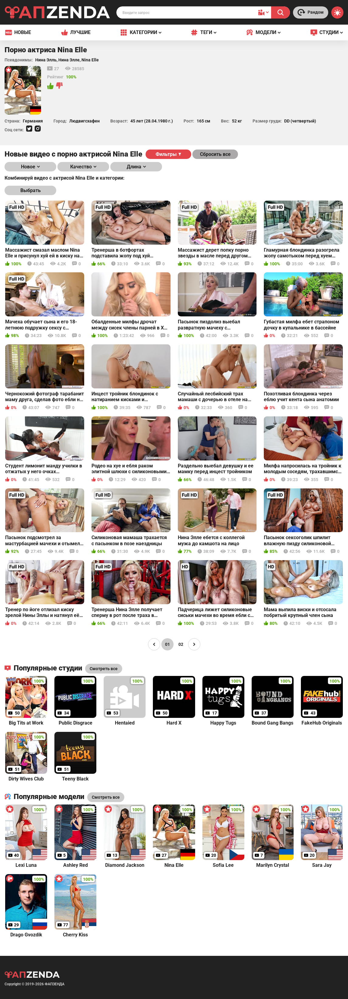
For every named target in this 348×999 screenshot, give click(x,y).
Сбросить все (215, 154)
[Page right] (194, 644)
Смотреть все (106, 797)
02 (180, 644)
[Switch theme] (337, 12)
